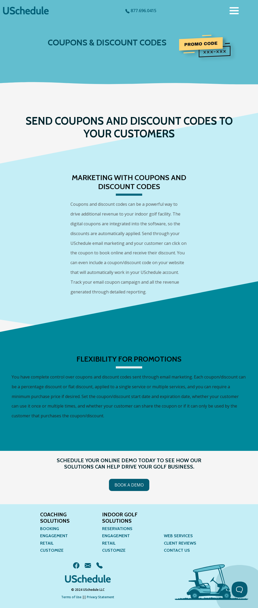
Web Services (178, 535)
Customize (52, 550)
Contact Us (177, 550)
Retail (47, 543)
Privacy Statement (100, 597)
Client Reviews (180, 543)
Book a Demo (129, 485)
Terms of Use (71, 597)
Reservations (117, 528)
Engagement (54, 535)
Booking (49, 528)
